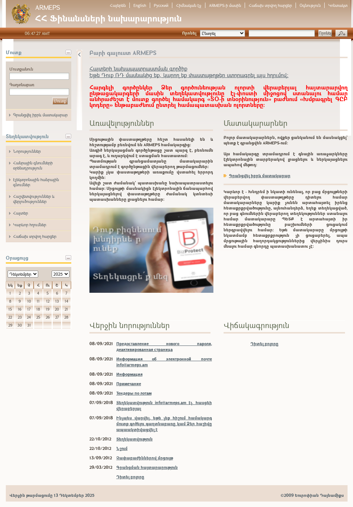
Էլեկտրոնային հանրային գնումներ (36, 182)
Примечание (128, 383)
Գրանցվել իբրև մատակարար (40, 114)
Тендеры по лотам (134, 393)
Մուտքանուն (21, 69)
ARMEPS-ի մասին (225, 5)
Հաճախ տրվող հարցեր (270, 5)
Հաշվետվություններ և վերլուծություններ (34, 198)
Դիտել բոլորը (130, 476)
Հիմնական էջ (188, 5)
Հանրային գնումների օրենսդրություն (33, 165)
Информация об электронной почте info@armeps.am (164, 361)
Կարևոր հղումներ (29, 224)
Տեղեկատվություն (134, 439)
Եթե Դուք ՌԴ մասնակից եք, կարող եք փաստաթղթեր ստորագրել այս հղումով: (189, 75)
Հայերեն (118, 5)
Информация (129, 374)
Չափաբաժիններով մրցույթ (144, 457)
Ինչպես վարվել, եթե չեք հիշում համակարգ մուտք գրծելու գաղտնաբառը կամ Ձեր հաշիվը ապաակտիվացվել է (164, 423)
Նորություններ (27, 151)
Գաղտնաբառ (21, 84)
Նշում (122, 448)
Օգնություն (310, 5)
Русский (161, 5)
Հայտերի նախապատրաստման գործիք (138, 68)
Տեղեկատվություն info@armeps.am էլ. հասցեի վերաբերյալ (164, 405)
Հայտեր (20, 213)
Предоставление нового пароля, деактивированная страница (164, 346)
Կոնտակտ (338, 5)
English (139, 5)
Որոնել (189, 33)
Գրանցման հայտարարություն (147, 467)
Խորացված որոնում (342, 33)
